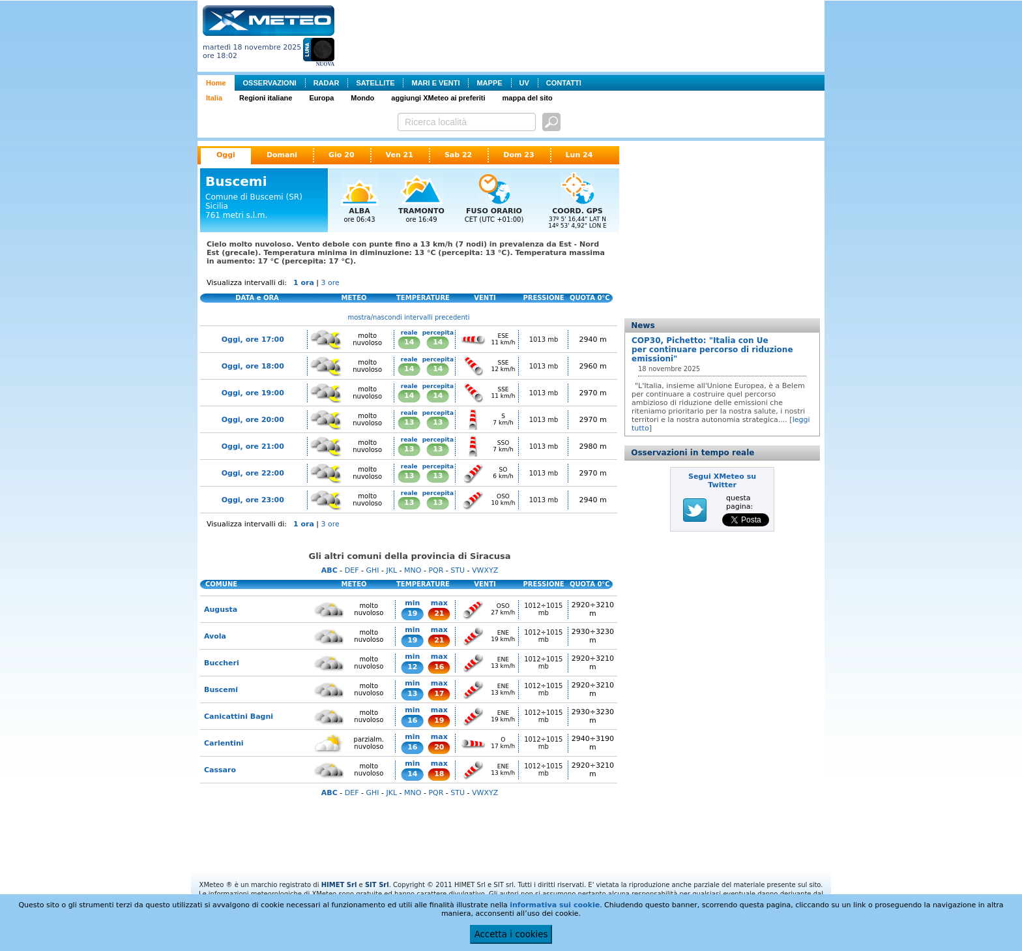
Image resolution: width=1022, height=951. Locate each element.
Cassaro (220, 770)
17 (439, 693)
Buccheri (221, 663)
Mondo (362, 98)
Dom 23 (518, 155)
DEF (352, 570)
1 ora (303, 283)
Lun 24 (579, 155)
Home (216, 83)
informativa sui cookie (555, 905)
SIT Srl (377, 884)
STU (457, 570)
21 (439, 613)
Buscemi (221, 690)
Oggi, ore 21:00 (253, 446)
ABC (329, 570)
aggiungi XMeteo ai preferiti (438, 98)
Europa (321, 98)
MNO (412, 570)
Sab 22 (458, 155)
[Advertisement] (582, 34)
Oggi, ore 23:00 (253, 500)
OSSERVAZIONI (270, 83)
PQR (435, 570)
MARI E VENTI (435, 83)
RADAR (327, 83)
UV (524, 83)
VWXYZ (485, 570)
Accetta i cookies (511, 934)
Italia (214, 98)
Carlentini (224, 743)
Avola (215, 636)
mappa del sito (528, 98)
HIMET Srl (339, 884)
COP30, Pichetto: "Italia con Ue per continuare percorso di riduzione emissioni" (712, 349)
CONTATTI (563, 83)
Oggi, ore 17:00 (253, 339)
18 (439, 774)
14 (409, 342)
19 (412, 613)
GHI (372, 570)
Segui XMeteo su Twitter (722, 480)
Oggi (225, 155)
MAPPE (489, 83)
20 (439, 747)
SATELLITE (375, 83)
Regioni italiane (265, 98)
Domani (282, 155)
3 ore (330, 283)
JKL (391, 570)
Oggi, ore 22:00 (253, 473)
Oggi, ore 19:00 (253, 393)
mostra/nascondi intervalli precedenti (409, 317)
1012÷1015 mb (543, 609)
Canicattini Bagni (238, 716)
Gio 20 (341, 155)
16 (439, 667)
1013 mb (544, 339)
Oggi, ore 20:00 (253, 419)
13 (409, 422)
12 (412, 667)
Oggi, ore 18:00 (253, 366)
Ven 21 (399, 155)
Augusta (220, 609)
